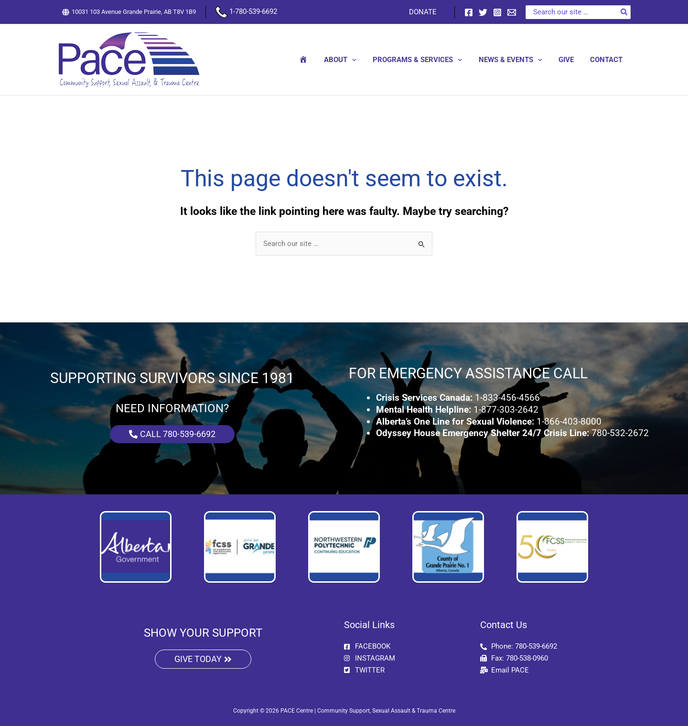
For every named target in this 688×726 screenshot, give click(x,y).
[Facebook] (468, 12)
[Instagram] (497, 12)
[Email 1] (511, 12)
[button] (361, 60)
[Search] (624, 12)
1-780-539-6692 (246, 11)
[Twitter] (483, 12)
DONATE (424, 12)
